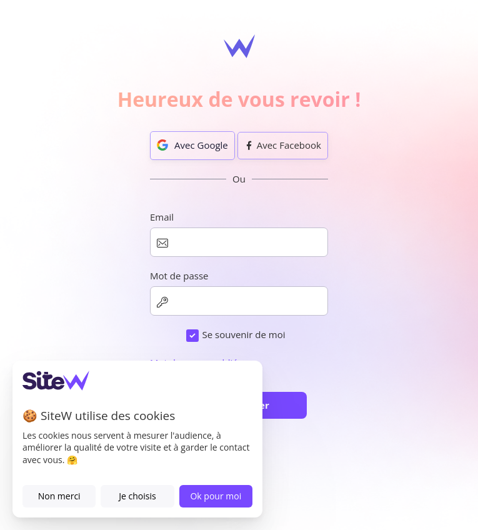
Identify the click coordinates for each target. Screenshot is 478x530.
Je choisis (137, 496)
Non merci (59, 496)
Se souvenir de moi (243, 334)
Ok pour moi (215, 496)
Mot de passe (179, 275)
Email (162, 217)
